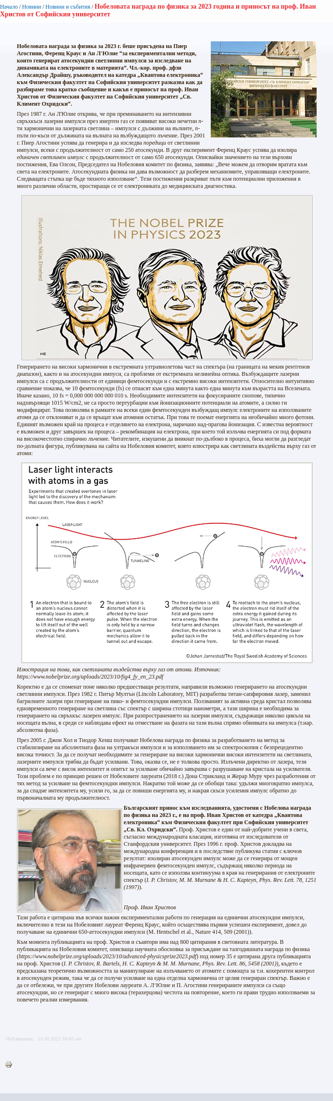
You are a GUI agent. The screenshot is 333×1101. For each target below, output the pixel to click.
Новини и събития (67, 6)
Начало (9, 6)
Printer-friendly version (11, 1065)
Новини (31, 6)
